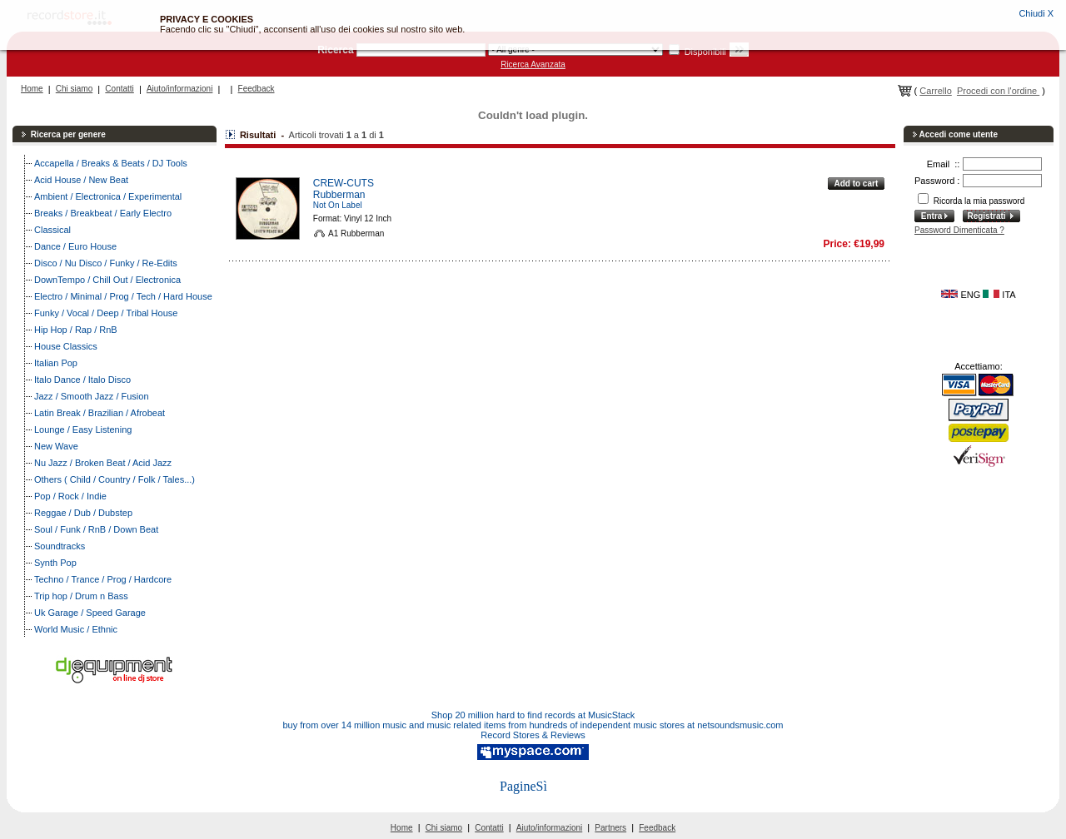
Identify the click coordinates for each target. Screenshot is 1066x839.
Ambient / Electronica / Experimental (108, 196)
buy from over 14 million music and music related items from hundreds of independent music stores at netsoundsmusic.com (533, 725)
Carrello (935, 91)
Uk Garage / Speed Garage (90, 613)
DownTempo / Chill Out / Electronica (107, 280)
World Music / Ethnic (75, 629)
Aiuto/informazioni (179, 88)
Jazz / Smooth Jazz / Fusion (91, 396)
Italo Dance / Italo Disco (82, 380)
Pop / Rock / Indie (70, 496)
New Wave (56, 446)
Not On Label (337, 205)
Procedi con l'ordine (998, 91)
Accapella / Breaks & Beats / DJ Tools (110, 163)
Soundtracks (59, 546)
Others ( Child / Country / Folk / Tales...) (114, 479)
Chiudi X (1036, 13)
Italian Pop (55, 363)
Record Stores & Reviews (533, 735)
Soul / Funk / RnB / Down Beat (96, 529)
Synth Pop (55, 563)
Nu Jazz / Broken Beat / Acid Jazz (103, 463)
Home (32, 88)
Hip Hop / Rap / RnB (75, 330)
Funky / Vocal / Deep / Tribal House (105, 313)
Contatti (119, 88)
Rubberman (339, 195)
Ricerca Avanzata (533, 64)
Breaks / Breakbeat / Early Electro (103, 213)
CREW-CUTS (343, 183)
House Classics (65, 346)
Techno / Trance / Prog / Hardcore (103, 579)
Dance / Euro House (75, 246)
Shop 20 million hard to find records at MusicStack (533, 715)
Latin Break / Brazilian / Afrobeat (99, 413)
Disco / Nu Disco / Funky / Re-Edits (105, 263)
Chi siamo (74, 88)
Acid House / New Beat (81, 180)
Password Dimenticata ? (959, 230)
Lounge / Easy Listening (83, 429)
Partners (610, 827)
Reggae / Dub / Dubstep (83, 513)
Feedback (256, 88)
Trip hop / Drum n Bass (81, 596)
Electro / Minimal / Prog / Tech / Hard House (123, 296)
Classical (52, 230)
